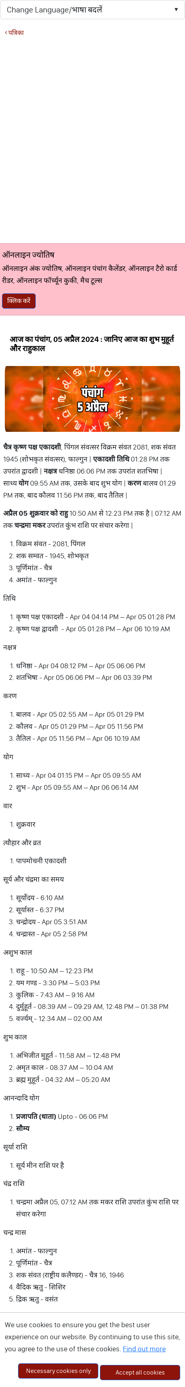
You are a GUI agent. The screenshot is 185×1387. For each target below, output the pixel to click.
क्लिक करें (18, 301)
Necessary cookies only (58, 1371)
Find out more (144, 1348)
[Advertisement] (90, 139)
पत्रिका (14, 33)
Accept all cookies (140, 1372)
